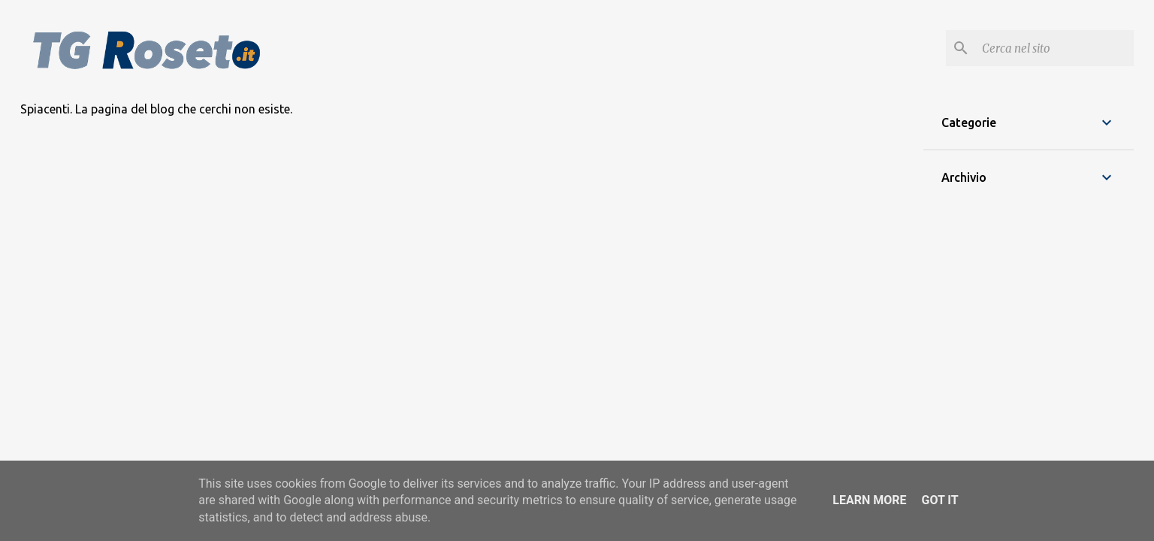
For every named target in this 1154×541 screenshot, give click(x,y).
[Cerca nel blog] (1055, 48)
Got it (939, 500)
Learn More (869, 500)
